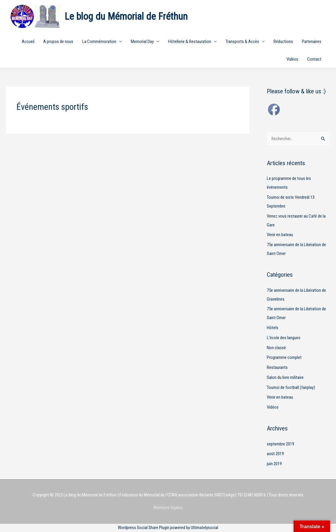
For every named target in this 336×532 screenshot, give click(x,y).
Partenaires (311, 41)
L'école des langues (283, 337)
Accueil (28, 41)
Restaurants (277, 367)
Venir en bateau (280, 234)
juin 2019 (274, 463)
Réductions (283, 41)
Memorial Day (142, 41)
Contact (314, 59)
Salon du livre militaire (285, 377)
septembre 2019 (280, 444)
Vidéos (292, 59)
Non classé (276, 347)
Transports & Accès (242, 41)
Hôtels (272, 327)
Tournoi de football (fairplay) (291, 387)
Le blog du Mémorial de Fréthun (126, 16)
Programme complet (284, 357)
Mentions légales (168, 507)
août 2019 (275, 453)
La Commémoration (99, 41)
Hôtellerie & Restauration (189, 41)
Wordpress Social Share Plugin (144, 527)
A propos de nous (58, 41)
